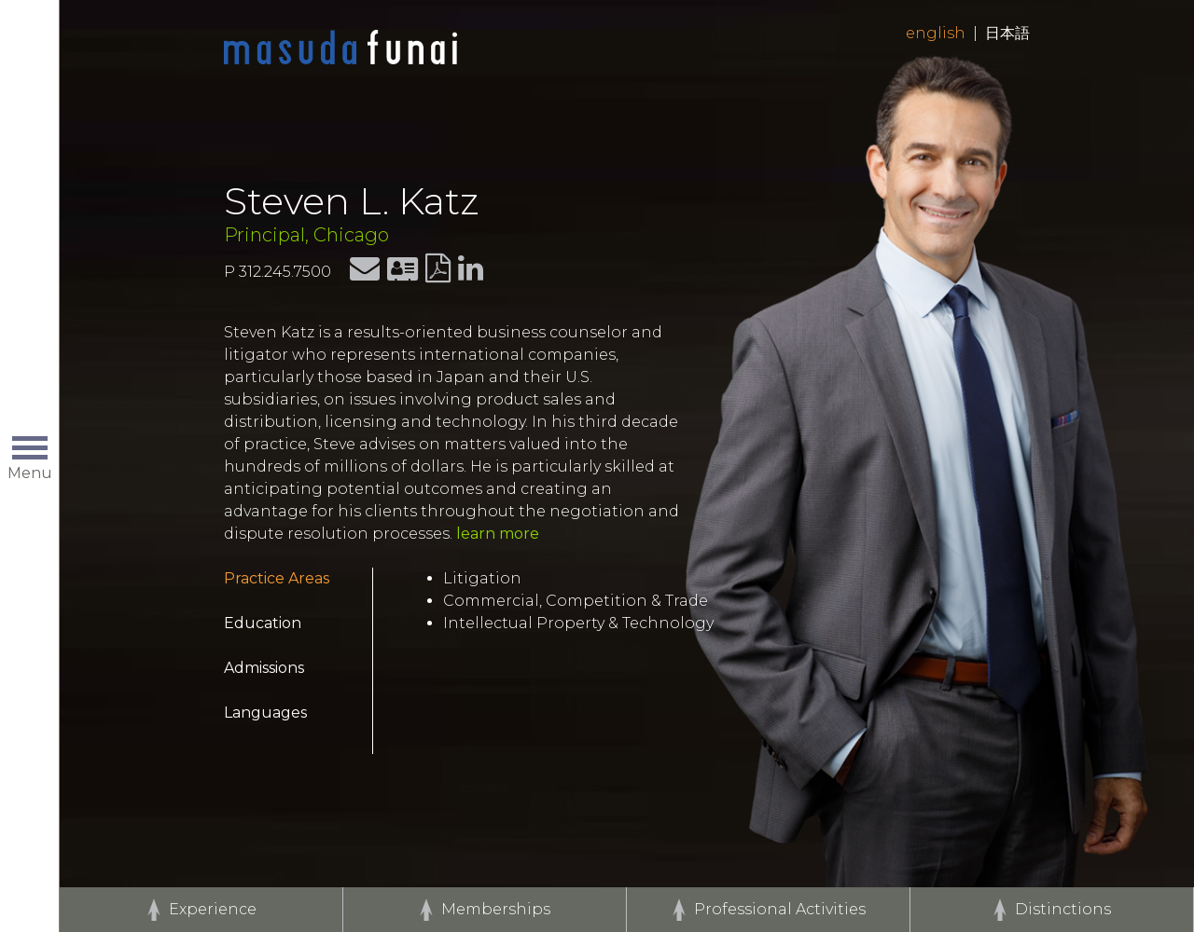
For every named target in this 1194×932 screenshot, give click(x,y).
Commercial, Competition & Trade (575, 601)
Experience (213, 909)
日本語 (1007, 33)
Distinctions (1063, 909)
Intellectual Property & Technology (578, 623)
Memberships (495, 909)
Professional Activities (780, 909)
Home (340, 48)
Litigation (482, 578)
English (935, 33)
